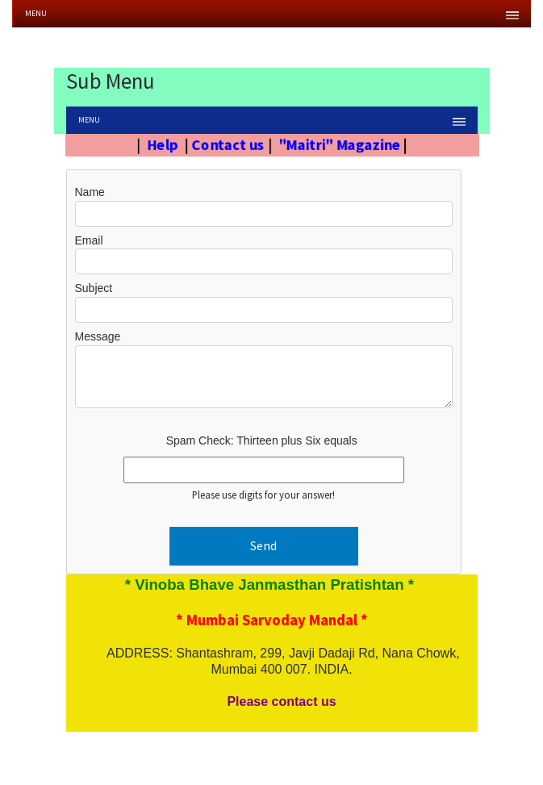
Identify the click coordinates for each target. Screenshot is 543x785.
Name (90, 192)
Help (158, 144)
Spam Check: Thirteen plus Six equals (261, 440)
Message (98, 336)
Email (89, 240)
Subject (94, 288)
